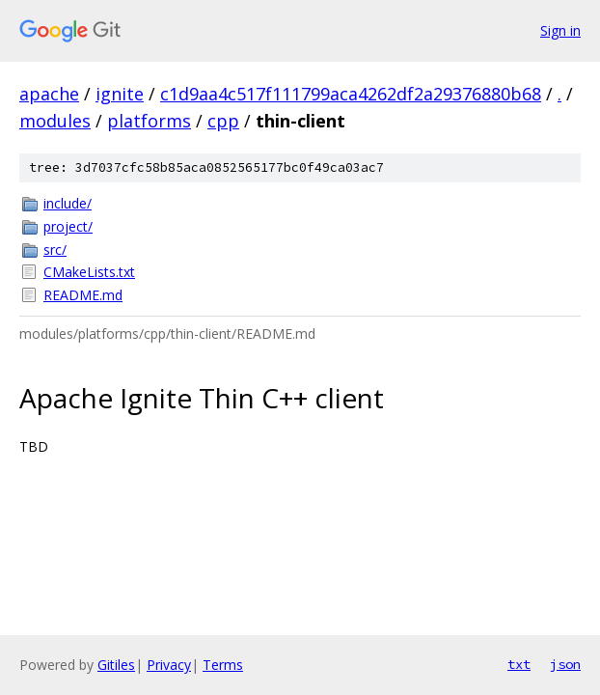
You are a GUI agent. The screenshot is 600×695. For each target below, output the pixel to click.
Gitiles (116, 664)
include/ (67, 203)
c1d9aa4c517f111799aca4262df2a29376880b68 (350, 93)
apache (49, 93)
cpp (223, 120)
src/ (55, 249)
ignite (119, 93)
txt (519, 664)
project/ (68, 226)
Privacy (169, 664)
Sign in (560, 30)
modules (55, 120)
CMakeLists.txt (89, 272)
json (565, 664)
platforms (149, 120)
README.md (83, 295)
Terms (223, 664)
